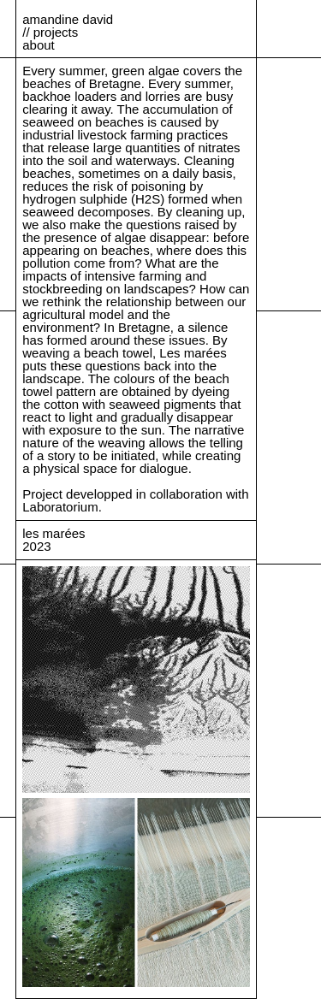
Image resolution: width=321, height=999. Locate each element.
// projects (50, 32)
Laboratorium (60, 507)
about (38, 44)
